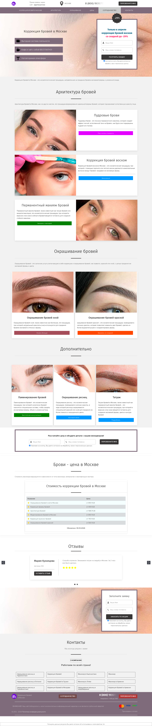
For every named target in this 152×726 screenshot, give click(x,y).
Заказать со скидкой (105, 333)
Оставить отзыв (43, 573)
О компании (76, 660)
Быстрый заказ (73, 417)
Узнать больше (41, 333)
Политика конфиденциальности (34, 712)
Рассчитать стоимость (106, 133)
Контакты (129, 10)
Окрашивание (75, 10)
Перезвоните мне (128, 3)
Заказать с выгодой (44, 223)
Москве (65, 3)
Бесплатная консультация (31, 415)
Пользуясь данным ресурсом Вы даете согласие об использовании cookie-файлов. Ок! (76, 724)
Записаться (106, 178)
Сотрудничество (109, 10)
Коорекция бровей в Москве (30, 10)
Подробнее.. (116, 420)
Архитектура (56, 10)
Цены (92, 10)
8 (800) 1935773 (95, 3)
